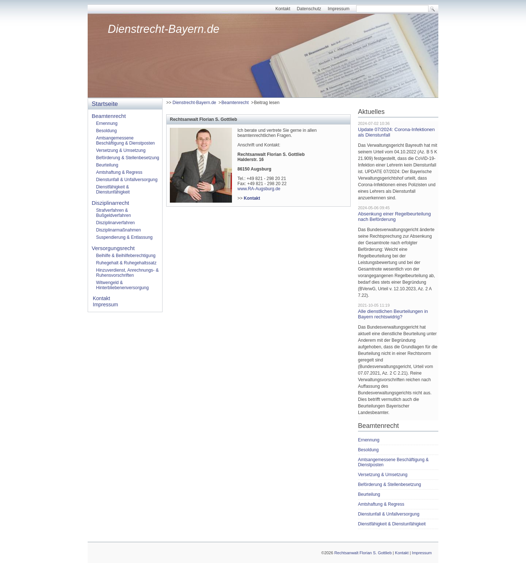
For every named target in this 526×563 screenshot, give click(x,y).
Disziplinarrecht (110, 203)
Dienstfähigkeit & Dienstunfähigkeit (113, 189)
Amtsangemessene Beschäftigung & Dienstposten (125, 140)
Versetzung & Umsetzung (120, 150)
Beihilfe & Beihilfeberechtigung (126, 255)
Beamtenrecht (235, 102)
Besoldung (106, 130)
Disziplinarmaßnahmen (118, 230)
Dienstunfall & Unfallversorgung (126, 179)
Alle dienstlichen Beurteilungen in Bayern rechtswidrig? (393, 314)
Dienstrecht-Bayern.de (164, 29)
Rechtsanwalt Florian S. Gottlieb (363, 553)
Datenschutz (309, 8)
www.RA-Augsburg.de (258, 188)
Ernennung (107, 123)
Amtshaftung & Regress (119, 172)
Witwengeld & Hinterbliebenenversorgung (122, 285)
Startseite (105, 103)
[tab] (258, 119)
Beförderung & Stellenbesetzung (127, 157)
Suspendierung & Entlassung (124, 237)
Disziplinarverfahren (115, 222)
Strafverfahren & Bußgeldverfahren (113, 213)
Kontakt (282, 8)
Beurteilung (107, 165)
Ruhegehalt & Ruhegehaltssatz (126, 262)
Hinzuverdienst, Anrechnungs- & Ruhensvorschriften (127, 273)
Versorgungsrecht (113, 248)
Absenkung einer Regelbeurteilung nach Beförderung (394, 216)
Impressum (338, 8)
